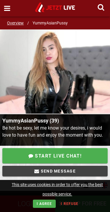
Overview (15, 23)
